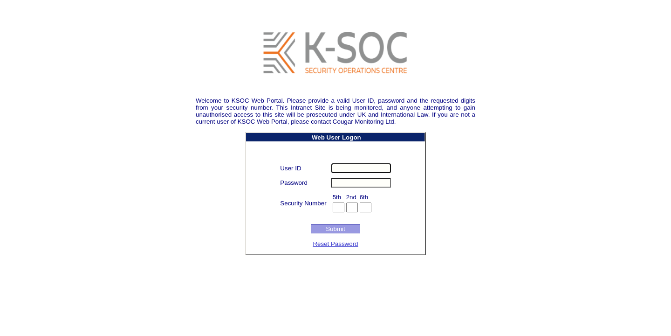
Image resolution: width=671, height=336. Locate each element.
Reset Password (335, 243)
